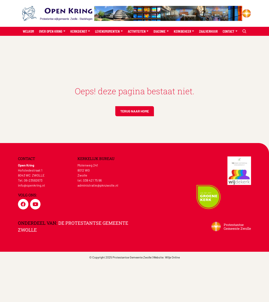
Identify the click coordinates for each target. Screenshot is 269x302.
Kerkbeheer (182, 31)
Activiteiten (137, 31)
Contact (228, 31)
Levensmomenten (107, 31)
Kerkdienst (78, 31)
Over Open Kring (50, 31)
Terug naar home (134, 111)
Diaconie (160, 31)
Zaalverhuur (208, 31)
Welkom (28, 31)
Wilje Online (172, 257)
